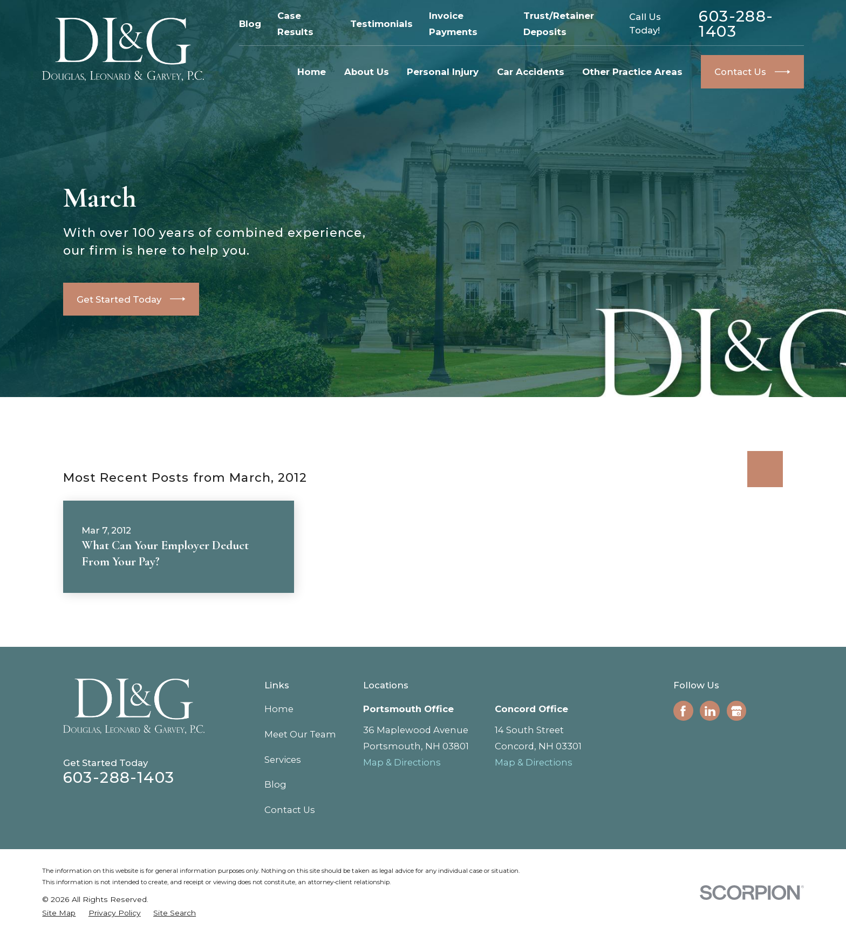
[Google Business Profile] (736, 711)
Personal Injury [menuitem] (443, 71)
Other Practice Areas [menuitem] (632, 71)
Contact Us (289, 809)
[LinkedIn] (710, 711)
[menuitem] (59, 913)
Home (279, 708)
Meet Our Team (300, 734)
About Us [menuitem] (366, 71)
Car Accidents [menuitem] (530, 71)
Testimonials (381, 23)
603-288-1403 (736, 24)
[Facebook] (683, 711)
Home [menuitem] (311, 71)
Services (282, 759)
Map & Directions (402, 762)
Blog (250, 23)
